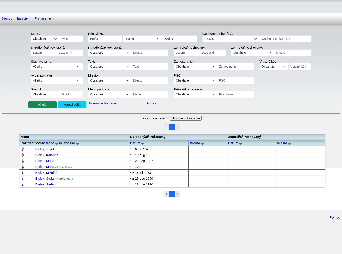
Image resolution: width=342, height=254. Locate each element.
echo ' (109, 66)
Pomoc (335, 217)
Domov (7, 18)
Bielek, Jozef (44, 149)
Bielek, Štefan (45, 178)
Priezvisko (69, 143)
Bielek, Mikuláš (46, 172)
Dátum (137, 143)
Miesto (197, 143)
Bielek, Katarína (46, 155)
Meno (52, 143)
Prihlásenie (43, 18)
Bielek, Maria (44, 161)
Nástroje (22, 18)
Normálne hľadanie (103, 103)
